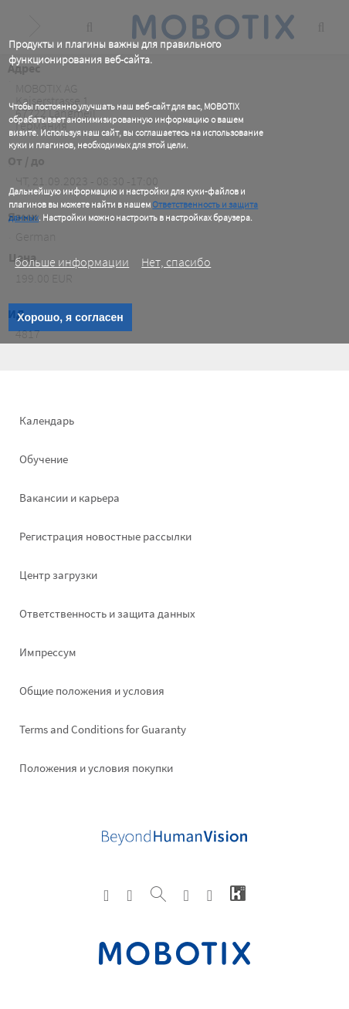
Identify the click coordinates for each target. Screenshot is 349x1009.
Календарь (46, 420)
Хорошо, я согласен (70, 317)
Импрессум (47, 652)
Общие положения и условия (91, 690)
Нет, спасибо (176, 261)
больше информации (72, 261)
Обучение (43, 459)
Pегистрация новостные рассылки (105, 536)
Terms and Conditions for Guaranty (102, 729)
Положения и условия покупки (96, 767)
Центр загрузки (58, 574)
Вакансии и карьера (69, 497)
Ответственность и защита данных (107, 613)
